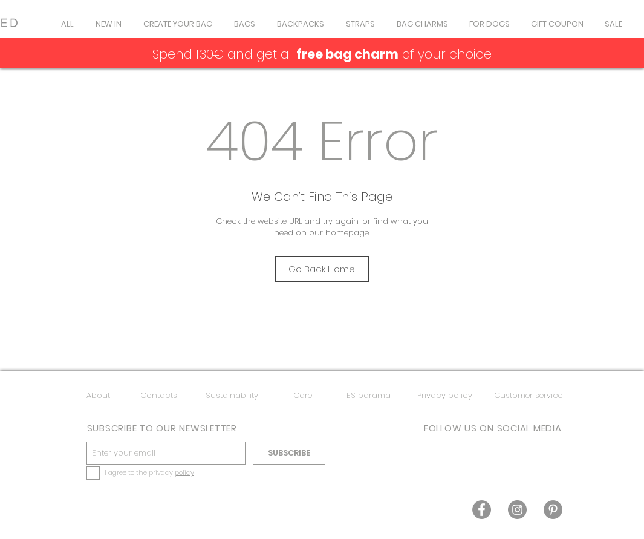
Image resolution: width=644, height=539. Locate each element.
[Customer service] (528, 396)
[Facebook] (481, 509)
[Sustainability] (232, 396)
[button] (244, 24)
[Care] (303, 396)
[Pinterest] (553, 509)
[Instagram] (517, 509)
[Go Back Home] (322, 269)
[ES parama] (369, 396)
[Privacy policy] (445, 396)
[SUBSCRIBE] (289, 453)
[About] (98, 396)
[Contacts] (159, 396)
